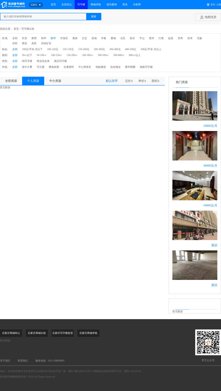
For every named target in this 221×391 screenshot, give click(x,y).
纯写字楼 (27, 61)
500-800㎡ (118, 55)
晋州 (151, 38)
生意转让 (67, 4)
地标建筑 (101, 67)
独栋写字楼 (146, 67)
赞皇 (24, 43)
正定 (84, 38)
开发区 (64, 38)
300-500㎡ (103, 55)
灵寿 (180, 38)
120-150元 (68, 49)
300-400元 (115, 49)
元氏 (122, 38)
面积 (154, 80)
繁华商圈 (130, 67)
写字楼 (81, 4)
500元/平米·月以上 (151, 49)
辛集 (103, 38)
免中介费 (27, 67)
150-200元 (84, 49)
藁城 (113, 38)
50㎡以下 (27, 55)
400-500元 (130, 49)
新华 (53, 38)
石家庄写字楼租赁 (62, 333)
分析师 (137, 4)
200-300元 (99, 49)
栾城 (94, 38)
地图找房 (210, 17)
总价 (128, 80)
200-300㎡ (87, 55)
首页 (53, 4)
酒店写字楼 (60, 61)
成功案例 (111, 4)
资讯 (124, 4)
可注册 (40, 67)
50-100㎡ (42, 55)
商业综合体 (43, 61)
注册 (219, 4)
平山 (142, 38)
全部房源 (11, 80)
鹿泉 (75, 38)
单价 (141, 80)
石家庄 (36, 5)
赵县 (170, 38)
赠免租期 (54, 67)
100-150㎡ (56, 55)
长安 (24, 38)
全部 (14, 38)
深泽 (189, 38)
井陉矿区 (46, 43)
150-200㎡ (72, 55)
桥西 (34, 38)
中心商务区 (84, 67)
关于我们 (5, 360)
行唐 (161, 38)
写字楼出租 (27, 28)
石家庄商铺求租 (88, 333)
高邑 (34, 43)
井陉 (14, 43)
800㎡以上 (135, 55)
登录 (213, 4)
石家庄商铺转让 (11, 333)
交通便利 (69, 67)
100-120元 (52, 49)
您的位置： (6, 28)
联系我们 (23, 360)
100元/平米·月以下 (32, 49)
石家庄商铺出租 (37, 333)
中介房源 (55, 80)
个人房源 (33, 80)
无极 (199, 38)
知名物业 (115, 67)
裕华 (43, 38)
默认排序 (112, 80)
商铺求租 (96, 4)
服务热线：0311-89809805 (49, 360)
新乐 (132, 38)
